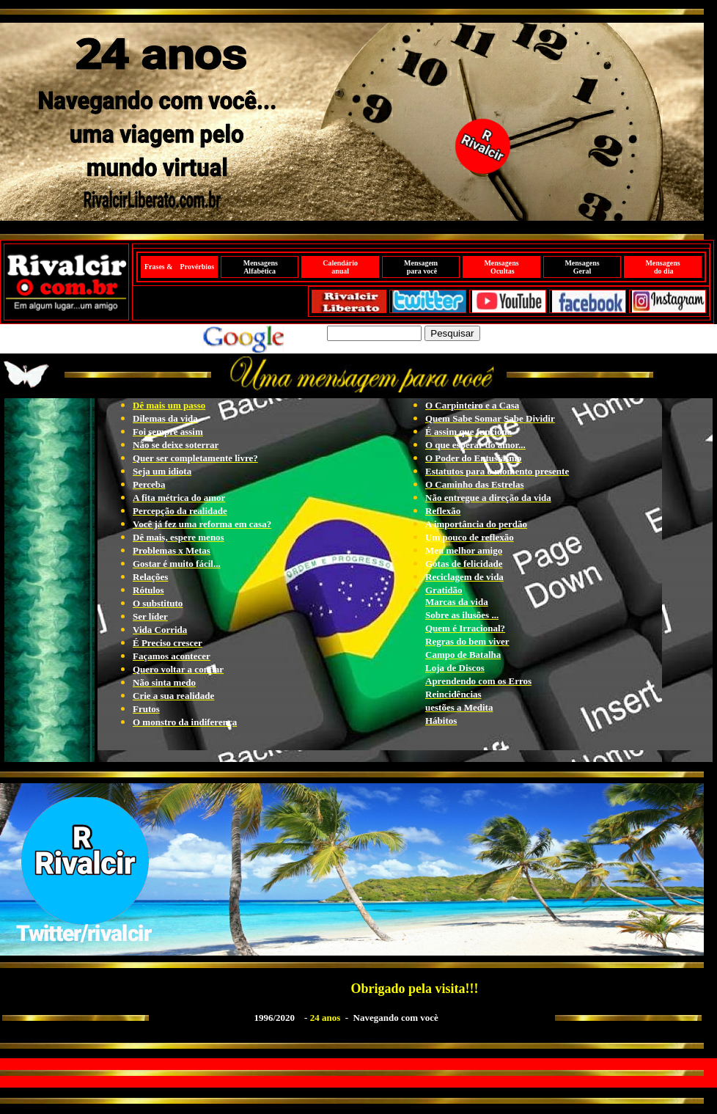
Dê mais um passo (169, 405)
